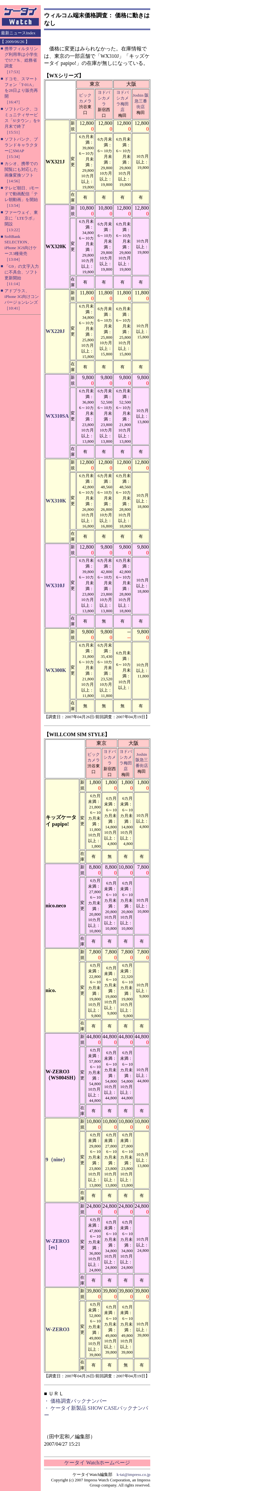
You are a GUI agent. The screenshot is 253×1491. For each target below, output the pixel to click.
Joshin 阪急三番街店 (140, 101)
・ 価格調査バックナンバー (75, 1401)
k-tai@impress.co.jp (133, 1474)
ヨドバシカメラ (104, 98)
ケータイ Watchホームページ (97, 1462)
